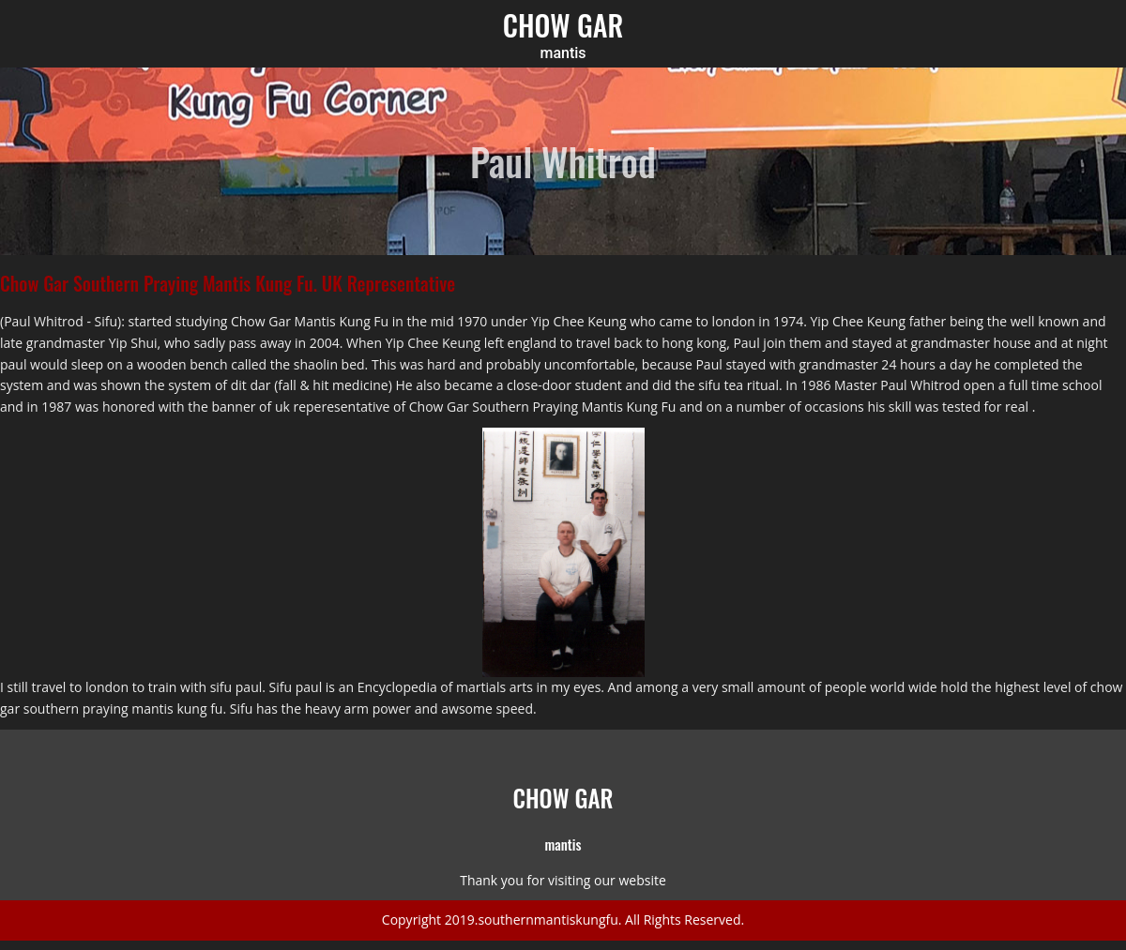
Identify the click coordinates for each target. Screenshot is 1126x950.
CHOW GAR (563, 25)
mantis (563, 53)
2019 (460, 919)
